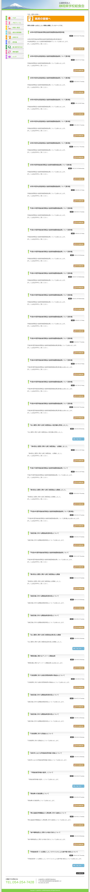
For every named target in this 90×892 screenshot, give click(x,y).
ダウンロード (78, 49)
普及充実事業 (15, 32)
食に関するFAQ (15, 47)
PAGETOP (80, 873)
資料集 (15, 42)
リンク (15, 57)
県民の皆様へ (35, 14)
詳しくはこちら (78, 439)
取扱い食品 (15, 27)
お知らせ (15, 37)
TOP (28, 14)
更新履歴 (15, 52)
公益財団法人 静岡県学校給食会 (45, 5)
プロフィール (15, 23)
